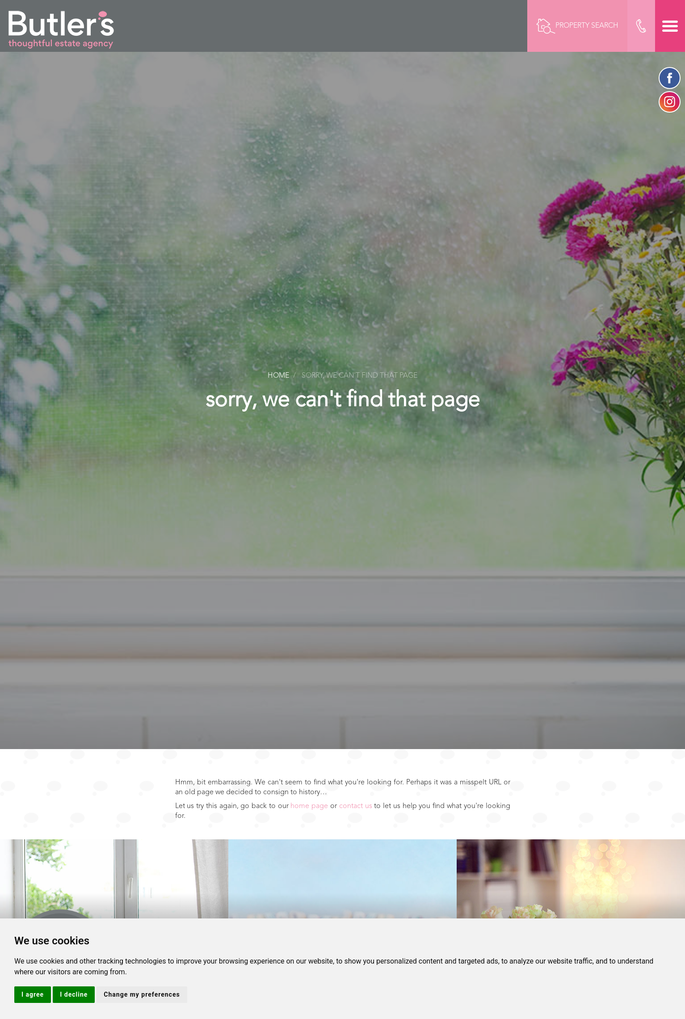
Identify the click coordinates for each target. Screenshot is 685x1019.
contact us (355, 806)
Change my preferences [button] (142, 994)
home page (309, 806)
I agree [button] (32, 994)
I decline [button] (74, 994)
